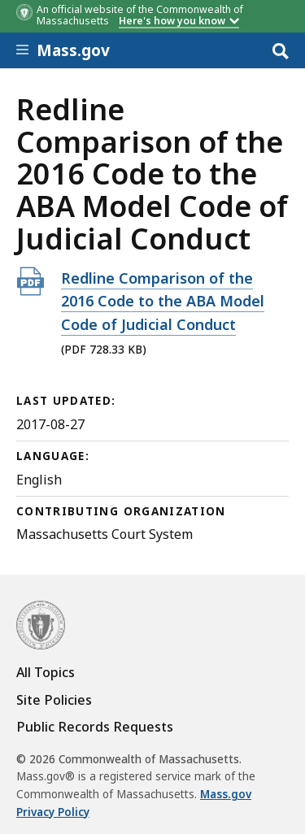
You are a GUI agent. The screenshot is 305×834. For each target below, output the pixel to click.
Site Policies (54, 700)
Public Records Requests (94, 727)
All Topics (45, 672)
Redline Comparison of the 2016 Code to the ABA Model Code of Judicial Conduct (162, 301)
